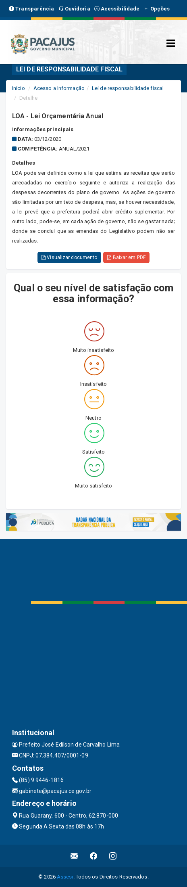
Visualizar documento (69, 257)
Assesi (65, 877)
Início (18, 88)
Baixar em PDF (126, 257)
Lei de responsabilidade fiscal (128, 88)
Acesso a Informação (59, 88)
